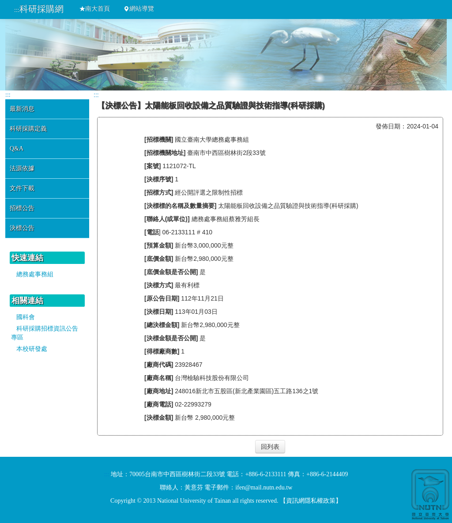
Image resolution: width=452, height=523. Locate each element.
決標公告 (22, 228)
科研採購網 (41, 9)
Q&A (16, 148)
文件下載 (22, 188)
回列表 (270, 446)
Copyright (123, 500)
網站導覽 (138, 8)
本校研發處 (31, 349)
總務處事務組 (34, 274)
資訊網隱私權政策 (310, 500)
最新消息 (22, 108)
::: (16, 10)
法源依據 (22, 168)
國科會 (25, 317)
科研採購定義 (28, 128)
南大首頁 (94, 8)
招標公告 (22, 208)
